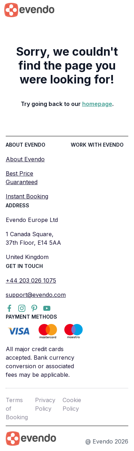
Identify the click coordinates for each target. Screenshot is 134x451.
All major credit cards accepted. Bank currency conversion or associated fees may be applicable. (40, 361)
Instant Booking (27, 196)
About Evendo (25, 159)
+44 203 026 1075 (31, 280)
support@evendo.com (36, 294)
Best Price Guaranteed (22, 178)
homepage (97, 103)
